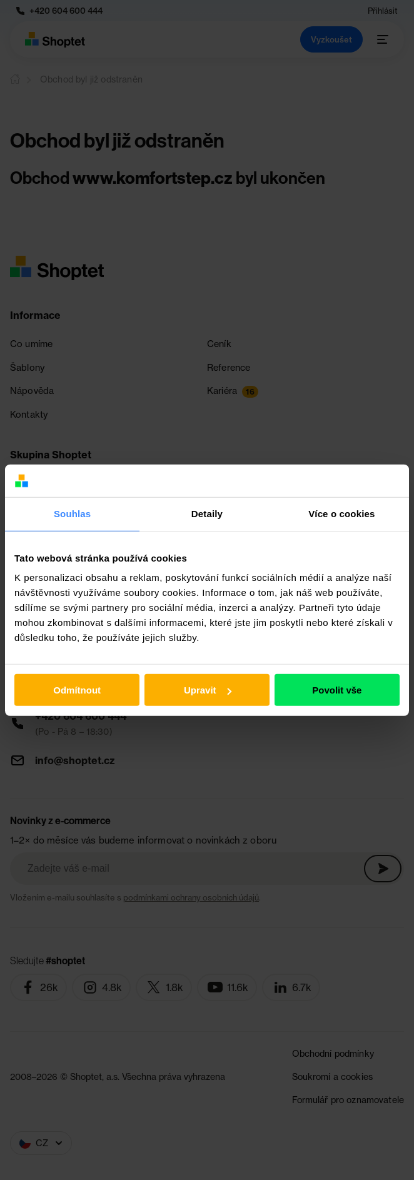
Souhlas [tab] (72, 513)
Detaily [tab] (207, 513)
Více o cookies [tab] (341, 513)
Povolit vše (336, 690)
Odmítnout (77, 690)
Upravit (207, 690)
